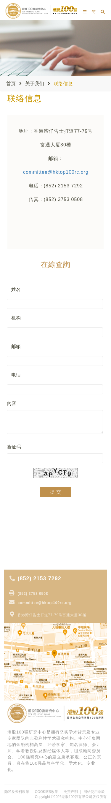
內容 (11, 403)
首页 (11, 83)
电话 (16, 374)
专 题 (13, 541)
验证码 (14, 446)
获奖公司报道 (21, 558)
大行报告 (17, 533)
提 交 (55, 491)
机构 (16, 317)
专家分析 (17, 549)
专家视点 (17, 524)
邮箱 (16, 346)
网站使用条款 (94, 792)
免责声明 (71, 792)
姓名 (16, 289)
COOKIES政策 (46, 792)
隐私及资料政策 (16, 792)
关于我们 (34, 83)
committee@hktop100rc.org (56, 172)
